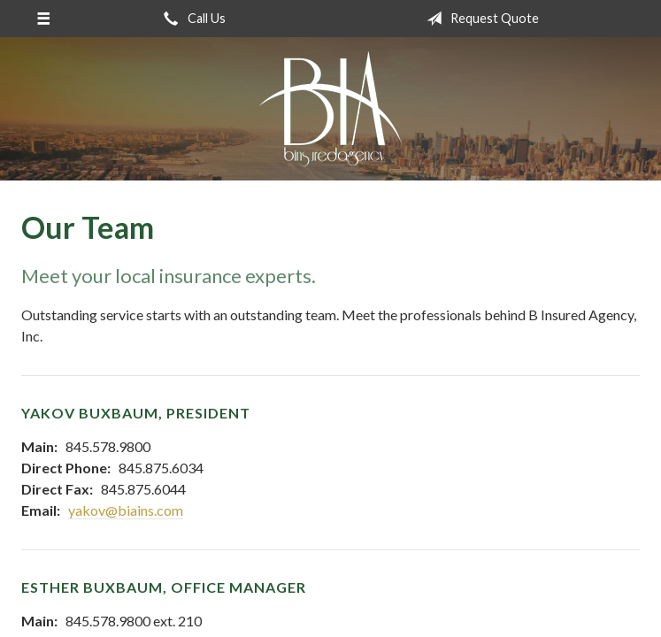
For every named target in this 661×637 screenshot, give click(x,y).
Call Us (191, 18)
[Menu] (43, 18)
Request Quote (479, 18)
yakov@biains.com (125, 510)
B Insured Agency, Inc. (330, 108)
